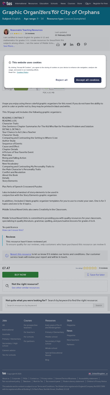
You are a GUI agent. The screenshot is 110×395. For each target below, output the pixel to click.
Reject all (62, 80)
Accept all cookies (87, 80)
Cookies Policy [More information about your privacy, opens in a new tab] (22, 72)
